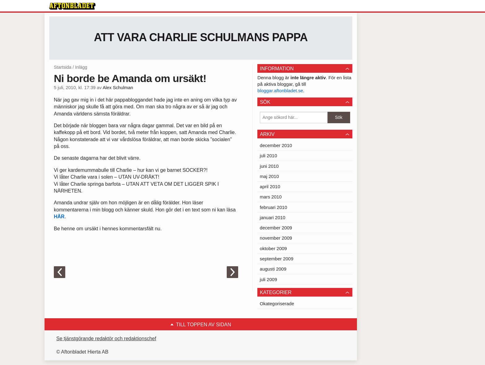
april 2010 (270, 186)
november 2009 (276, 238)
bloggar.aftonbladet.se (280, 90)
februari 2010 (273, 207)
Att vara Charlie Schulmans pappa (201, 37)
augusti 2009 (273, 269)
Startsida (62, 67)
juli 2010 (268, 155)
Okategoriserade (277, 303)
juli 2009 (268, 279)
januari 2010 (272, 217)
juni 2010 (269, 166)
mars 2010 (271, 196)
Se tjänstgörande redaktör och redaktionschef (106, 338)
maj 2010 (269, 176)
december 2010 (276, 145)
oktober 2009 (273, 248)
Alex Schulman (118, 87)
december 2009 (276, 227)
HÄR (59, 216)
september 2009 (276, 258)
